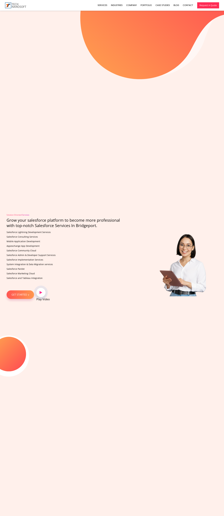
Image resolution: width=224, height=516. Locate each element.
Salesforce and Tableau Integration (25, 278)
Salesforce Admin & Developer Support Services (31, 255)
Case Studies (163, 5)
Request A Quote (208, 5)
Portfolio (146, 5)
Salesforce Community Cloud (21, 250)
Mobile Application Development (23, 241)
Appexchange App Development (23, 245)
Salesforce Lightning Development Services (29, 232)
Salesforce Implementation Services (25, 259)
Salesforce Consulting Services (22, 236)
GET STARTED (20, 294)
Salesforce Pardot (16, 268)
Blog (176, 5)
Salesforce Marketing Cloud (21, 273)
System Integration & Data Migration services (30, 264)
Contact (188, 5)
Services (102, 5)
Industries (117, 5)
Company (131, 5)
